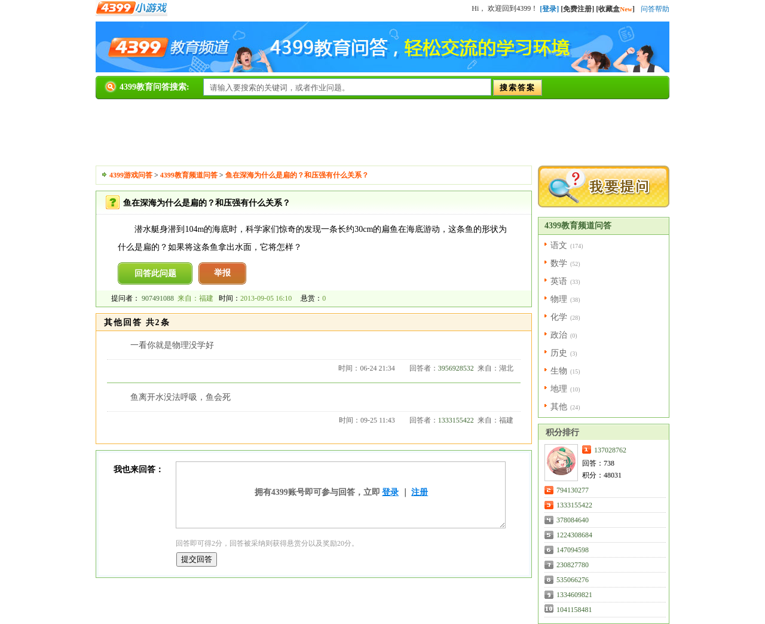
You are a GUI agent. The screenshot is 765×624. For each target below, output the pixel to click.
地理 (558, 388)
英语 (558, 281)
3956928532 (456, 368)
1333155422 (456, 420)
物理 (558, 299)
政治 (558, 335)
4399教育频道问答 (189, 175)
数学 (558, 263)
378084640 (572, 520)
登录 (390, 492)
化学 (558, 317)
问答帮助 (655, 9)
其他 (558, 406)
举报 (222, 272)
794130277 (572, 490)
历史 (558, 352)
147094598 (572, 550)
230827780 (572, 565)
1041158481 (574, 609)
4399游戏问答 (130, 175)
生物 (558, 370)
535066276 (572, 580)
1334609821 (574, 595)
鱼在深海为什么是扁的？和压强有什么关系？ (297, 175)
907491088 (158, 298)
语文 (558, 245)
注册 (419, 492)
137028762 (610, 450)
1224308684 (574, 535)
